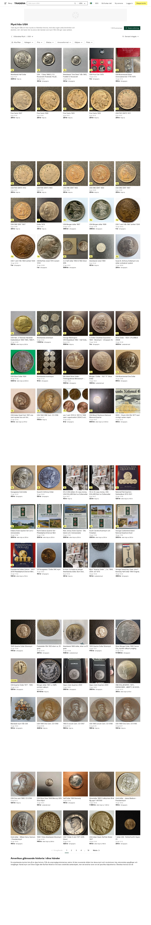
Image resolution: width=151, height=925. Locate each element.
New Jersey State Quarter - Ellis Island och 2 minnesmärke (74, 532)
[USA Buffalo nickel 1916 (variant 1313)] (49, 246)
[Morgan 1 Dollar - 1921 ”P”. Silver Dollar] (101, 362)
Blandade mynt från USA (19, 724)
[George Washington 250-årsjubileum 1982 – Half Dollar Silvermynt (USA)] (75, 323)
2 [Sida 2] (71, 850)
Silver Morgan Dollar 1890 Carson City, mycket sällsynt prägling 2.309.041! (127, 647)
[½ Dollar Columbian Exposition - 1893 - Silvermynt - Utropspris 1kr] (101, 323)
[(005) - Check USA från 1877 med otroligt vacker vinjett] (128, 401)
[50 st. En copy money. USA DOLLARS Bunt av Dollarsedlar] (101, 477)
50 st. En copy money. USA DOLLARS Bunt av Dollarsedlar (99, 493)
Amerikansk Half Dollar (18, 74)
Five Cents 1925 (69, 113)
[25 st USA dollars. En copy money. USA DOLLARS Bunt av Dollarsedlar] (75, 477)
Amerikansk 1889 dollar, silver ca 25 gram (75, 647)
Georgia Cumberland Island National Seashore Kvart (125, 532)
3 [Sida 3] (76, 850)
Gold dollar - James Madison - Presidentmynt (126, 799)
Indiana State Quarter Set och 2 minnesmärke (22, 532)
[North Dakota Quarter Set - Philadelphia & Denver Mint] (49, 516)
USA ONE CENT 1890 (96, 188)
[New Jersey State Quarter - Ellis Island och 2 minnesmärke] (75, 516)
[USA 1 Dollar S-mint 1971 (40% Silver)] (75, 822)
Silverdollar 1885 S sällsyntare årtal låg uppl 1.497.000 (101, 799)
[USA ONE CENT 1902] (75, 173)
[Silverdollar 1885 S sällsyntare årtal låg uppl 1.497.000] (101, 784)
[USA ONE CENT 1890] (101, 173)
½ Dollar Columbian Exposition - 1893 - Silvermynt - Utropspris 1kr (101, 339)
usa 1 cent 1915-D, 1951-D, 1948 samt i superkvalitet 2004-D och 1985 (74, 416)
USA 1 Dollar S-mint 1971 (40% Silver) (73, 838)
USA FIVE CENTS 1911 (123, 113)
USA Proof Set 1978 (96, 74)
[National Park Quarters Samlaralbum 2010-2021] (128, 477)
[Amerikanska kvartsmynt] (49, 362)
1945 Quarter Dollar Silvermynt (21, 646)
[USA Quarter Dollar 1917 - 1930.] (23, 670)
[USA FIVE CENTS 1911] (128, 99)
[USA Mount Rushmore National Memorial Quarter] (101, 401)
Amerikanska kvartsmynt (45, 376)
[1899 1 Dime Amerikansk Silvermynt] (49, 822)
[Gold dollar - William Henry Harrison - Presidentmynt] (23, 822)
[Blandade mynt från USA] (23, 709)
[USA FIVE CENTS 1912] (23, 173)
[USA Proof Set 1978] (101, 60)
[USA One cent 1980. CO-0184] (23, 784)
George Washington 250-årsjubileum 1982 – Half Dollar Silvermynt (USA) (75, 339)
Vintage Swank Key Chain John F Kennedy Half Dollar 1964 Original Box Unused (127, 570)
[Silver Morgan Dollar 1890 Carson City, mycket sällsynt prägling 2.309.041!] (128, 632)
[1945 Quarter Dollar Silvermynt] (23, 632)
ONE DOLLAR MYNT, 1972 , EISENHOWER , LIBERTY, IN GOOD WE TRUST (127, 686)
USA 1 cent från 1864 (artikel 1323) (23, 261)
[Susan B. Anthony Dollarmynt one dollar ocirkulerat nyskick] (128, 246)
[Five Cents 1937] (23, 99)
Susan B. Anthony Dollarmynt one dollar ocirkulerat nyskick (127, 262)
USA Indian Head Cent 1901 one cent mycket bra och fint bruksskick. (22, 416)
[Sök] (75, 3)
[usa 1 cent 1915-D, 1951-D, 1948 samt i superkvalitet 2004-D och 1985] (75, 401)
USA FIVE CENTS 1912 (18, 188)
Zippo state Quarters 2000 (72, 685)
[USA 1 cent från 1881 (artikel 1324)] (128, 210)
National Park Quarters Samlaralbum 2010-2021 (124, 493)
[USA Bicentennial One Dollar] (128, 362)
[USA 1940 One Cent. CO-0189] (49, 709)
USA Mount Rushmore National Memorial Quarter (100, 416)
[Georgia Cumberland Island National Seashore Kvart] (128, 516)
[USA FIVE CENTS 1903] (49, 173)
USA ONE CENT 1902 (70, 188)
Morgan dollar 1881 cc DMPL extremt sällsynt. (47, 686)
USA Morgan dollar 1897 (71, 224)
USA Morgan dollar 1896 (97, 224)
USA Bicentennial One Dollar (125, 376)
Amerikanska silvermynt (45, 338)
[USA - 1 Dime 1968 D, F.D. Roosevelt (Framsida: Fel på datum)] (49, 60)
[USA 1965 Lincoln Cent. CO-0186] (101, 709)
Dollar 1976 (41, 224)
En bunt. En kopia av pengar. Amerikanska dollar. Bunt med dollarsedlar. (73, 570)
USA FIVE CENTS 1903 (44, 188)
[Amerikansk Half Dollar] (23, 60)
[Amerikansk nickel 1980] (101, 246)
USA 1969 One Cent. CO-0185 (126, 724)
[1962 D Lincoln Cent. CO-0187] (75, 709)
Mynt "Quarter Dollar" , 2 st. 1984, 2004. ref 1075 (101, 570)
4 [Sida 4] (81, 850)
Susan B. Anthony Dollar (45, 492)
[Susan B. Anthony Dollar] (49, 477)
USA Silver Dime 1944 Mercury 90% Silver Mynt (49, 799)
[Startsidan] (19, 3)
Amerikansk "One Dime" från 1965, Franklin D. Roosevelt (75, 76)
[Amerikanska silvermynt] (49, 323)
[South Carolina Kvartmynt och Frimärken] (101, 516)
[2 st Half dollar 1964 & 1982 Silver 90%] (75, 246)
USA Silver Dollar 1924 (18, 376)
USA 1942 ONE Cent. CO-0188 (47, 415)
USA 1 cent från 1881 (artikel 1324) (128, 224)
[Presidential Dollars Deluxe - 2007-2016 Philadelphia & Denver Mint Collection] (23, 555)
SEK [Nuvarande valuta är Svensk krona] (96, 3)
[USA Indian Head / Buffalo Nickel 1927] (101, 822)
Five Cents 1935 (95, 113)
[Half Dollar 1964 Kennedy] (75, 784)
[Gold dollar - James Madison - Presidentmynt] (128, 784)
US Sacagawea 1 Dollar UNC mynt (49, 569)
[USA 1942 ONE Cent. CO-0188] (49, 401)
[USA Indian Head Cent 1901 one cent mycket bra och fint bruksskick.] (23, 401)
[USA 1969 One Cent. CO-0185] (128, 709)
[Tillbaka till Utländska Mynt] (11, 36)
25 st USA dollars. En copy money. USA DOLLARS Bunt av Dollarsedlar (75, 493)
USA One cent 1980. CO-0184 (21, 798)
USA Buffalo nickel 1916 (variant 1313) (48, 262)
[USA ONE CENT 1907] (128, 173)
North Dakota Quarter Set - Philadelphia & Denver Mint (46, 532)
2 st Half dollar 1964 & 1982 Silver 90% (75, 262)
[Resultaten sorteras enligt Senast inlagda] (130, 36)
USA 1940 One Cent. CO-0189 (47, 724)
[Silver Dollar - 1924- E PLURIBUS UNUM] (128, 323)
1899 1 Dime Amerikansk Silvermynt (49, 837)
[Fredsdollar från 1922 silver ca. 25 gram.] (49, 632)
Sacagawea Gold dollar (19, 492)
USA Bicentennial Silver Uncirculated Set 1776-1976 (126, 76)
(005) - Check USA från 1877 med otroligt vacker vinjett (127, 416)
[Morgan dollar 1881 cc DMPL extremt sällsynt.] (49, 670)
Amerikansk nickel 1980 (97, 261)
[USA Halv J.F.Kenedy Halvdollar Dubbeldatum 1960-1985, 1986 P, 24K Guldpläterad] (23, 323)
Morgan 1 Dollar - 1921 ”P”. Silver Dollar (100, 377)
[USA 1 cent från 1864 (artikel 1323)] (23, 246)
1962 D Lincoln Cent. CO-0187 (73, 724)
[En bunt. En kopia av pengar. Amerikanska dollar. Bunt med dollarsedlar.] (75, 555)
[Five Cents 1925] (75, 99)
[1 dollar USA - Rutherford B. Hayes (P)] (128, 822)
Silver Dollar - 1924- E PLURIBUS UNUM (127, 339)
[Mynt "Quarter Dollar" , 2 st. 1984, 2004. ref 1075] (101, 555)
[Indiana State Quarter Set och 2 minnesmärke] (23, 516)
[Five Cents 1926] (49, 99)
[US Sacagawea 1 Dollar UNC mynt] (49, 555)
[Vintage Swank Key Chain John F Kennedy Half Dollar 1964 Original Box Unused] (128, 555)
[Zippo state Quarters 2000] (75, 670)
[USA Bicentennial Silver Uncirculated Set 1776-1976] (128, 60)
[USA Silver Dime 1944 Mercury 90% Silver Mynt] (49, 784)
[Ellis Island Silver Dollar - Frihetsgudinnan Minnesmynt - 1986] (75, 362)
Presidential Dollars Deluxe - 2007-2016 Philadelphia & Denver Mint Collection (23, 570)
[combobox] (52, 3)
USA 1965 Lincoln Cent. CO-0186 (101, 724)
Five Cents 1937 (16, 113)
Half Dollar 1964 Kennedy (72, 798)
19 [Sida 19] (88, 850)
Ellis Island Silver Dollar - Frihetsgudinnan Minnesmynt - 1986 (73, 377)
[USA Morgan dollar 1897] (75, 210)
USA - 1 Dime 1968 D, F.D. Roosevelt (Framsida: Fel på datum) (46, 76)
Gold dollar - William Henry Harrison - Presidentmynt (23, 838)
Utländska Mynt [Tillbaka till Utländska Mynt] (19, 36)
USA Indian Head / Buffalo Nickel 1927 (100, 838)
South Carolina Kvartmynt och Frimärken (99, 532)
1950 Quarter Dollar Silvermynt (100, 646)
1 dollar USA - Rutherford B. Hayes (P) (128, 838)
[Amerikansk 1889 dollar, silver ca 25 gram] (75, 632)
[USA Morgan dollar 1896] (101, 210)
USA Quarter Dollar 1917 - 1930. (22, 685)
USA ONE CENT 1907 (123, 188)
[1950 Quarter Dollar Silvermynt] (101, 632)
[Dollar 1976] (49, 210)
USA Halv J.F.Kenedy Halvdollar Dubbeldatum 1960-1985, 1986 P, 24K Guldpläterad (22, 339)
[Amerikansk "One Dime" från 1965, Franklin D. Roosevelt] (75, 60)
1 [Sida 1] (66, 850)
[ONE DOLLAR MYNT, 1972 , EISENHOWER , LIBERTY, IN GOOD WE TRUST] (128, 670)
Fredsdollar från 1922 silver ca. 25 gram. (49, 647)
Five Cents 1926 (42, 113)
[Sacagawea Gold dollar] (23, 477)
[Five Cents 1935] (101, 99)
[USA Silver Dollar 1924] (23, 362)
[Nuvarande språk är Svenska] (91, 3)
